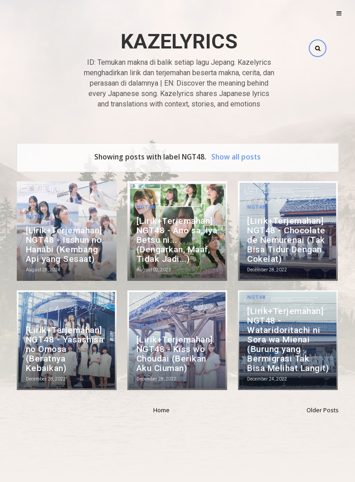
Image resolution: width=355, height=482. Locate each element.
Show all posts (236, 157)
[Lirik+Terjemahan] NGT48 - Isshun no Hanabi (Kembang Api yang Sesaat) (64, 244)
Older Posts (322, 410)
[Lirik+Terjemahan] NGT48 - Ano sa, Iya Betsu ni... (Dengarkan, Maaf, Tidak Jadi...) (177, 240)
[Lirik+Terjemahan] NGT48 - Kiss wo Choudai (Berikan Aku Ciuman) (174, 353)
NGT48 (35, 217)
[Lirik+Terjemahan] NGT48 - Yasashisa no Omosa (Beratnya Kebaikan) (65, 349)
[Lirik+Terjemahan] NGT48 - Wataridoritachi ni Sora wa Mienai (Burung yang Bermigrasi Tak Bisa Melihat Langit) (288, 339)
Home (161, 410)
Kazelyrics (179, 41)
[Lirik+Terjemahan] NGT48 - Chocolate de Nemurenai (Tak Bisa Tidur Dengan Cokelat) (286, 240)
